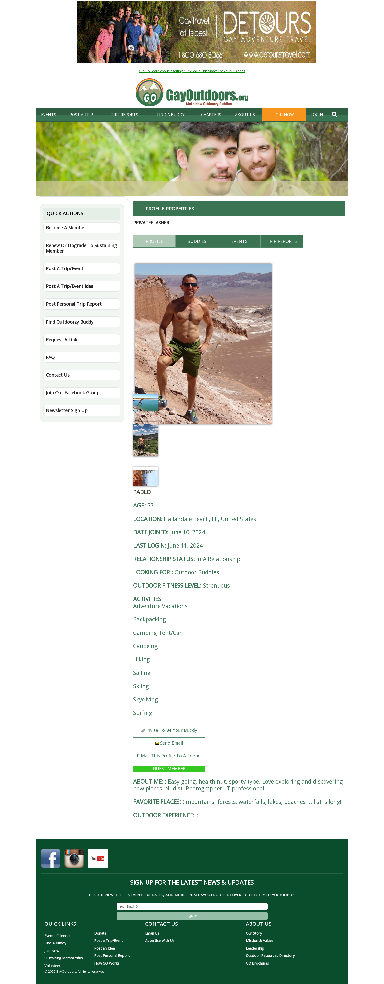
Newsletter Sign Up (67, 410)
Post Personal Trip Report (74, 304)
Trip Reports (124, 114)
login (317, 114)
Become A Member (66, 228)
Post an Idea (104, 948)
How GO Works (106, 963)
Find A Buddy (55, 942)
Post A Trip (81, 114)
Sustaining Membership (63, 957)
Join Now (284, 114)
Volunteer (52, 965)
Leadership (255, 948)
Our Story (254, 933)
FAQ (50, 357)
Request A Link (61, 340)
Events (48, 114)
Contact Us (58, 375)
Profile (154, 241)
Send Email (169, 743)
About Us (245, 114)
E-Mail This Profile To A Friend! (169, 756)
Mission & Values (259, 940)
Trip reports (282, 241)
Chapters (211, 114)
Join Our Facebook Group (73, 393)
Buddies (196, 241)
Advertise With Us (159, 940)
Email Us (152, 933)
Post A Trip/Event (64, 268)
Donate (100, 933)
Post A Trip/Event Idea (69, 286)
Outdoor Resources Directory (270, 955)
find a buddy (171, 114)
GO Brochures (257, 963)
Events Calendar (57, 935)
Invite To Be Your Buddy (169, 730)
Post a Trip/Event (108, 940)
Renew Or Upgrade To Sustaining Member (81, 248)
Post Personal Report (112, 955)
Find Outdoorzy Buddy (69, 322)
